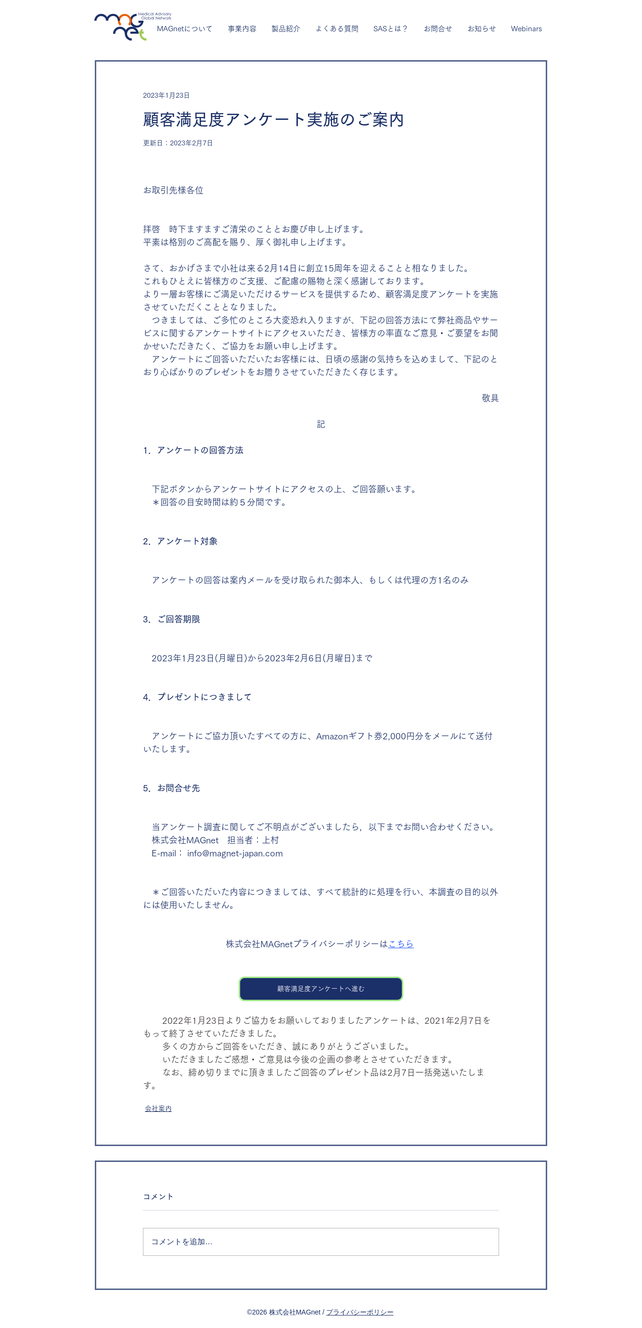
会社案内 (158, 1108)
